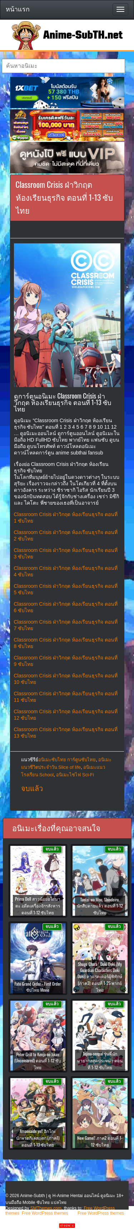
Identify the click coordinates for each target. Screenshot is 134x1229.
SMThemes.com (45, 1208)
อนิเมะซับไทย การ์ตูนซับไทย (67, 759)
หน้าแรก (18, 9)
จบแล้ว (32, 788)
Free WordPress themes (45, 1213)
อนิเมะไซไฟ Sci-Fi (75, 774)
